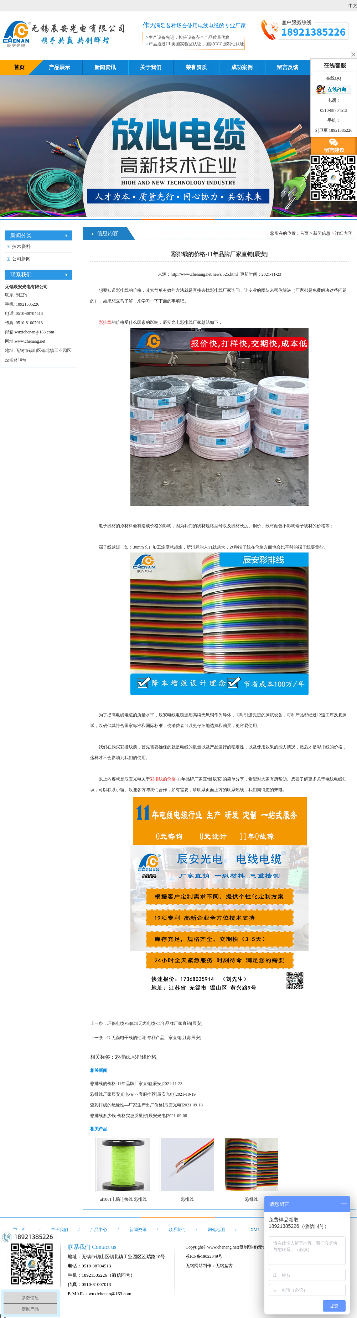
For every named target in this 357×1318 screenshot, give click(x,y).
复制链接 (248, 1247)
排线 (124, 290)
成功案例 (242, 67)
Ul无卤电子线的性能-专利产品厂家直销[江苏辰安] (154, 1037)
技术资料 (21, 246)
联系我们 (177, 1229)
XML (255, 1229)
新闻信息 (321, 233)
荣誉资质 (196, 67)
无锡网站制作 (198, 1265)
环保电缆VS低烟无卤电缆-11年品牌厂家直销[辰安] (154, 1023)
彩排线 (216, 290)
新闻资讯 (105, 67)
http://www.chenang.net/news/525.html (204, 274)
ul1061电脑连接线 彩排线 (123, 1199)
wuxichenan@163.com (34, 332)
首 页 (19, 1229)
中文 (352, 5)
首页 (19, 67)
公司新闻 (21, 258)
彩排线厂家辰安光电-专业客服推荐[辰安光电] (133, 1094)
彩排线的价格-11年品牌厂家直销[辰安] (126, 1083)
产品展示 (59, 67)
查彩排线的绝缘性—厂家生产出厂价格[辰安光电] (136, 1104)
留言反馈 (287, 67)
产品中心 (98, 1229)
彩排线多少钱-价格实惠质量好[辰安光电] (128, 1115)
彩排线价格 (143, 1057)
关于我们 (150, 67)
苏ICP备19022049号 (204, 1256)
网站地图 (216, 1229)
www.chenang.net (30, 341)
